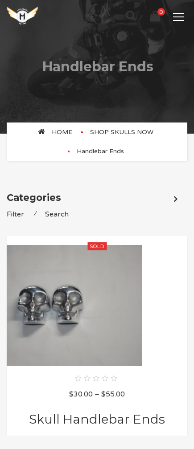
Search (57, 214)
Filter (15, 214)
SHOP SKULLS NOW (121, 132)
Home (62, 132)
